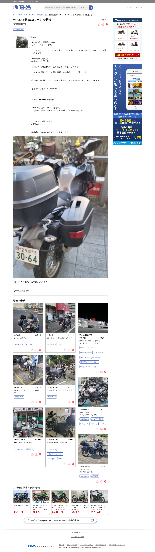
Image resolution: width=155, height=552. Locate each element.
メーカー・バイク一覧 (134, 7)
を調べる (127, 55)
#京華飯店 (29, 449)
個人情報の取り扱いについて (117, 545)
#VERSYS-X (18, 29)
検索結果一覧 (42, 15)
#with (102, 424)
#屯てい (61, 345)
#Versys (82, 347)
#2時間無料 (51, 459)
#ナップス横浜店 (97, 419)
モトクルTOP (30, 15)
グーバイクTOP (18, 15)
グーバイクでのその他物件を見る (53, 520)
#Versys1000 (99, 352)
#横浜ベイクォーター (55, 454)
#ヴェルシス (92, 347)
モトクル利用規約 (72, 545)
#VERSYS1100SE (86, 352)
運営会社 (61, 545)
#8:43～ (60, 459)
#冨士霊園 (94, 476)
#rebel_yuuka (84, 424)
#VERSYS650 (84, 357)
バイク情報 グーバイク (77, 537)
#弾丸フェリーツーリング (89, 362)
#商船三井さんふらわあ (88, 367)
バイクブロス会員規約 (86, 545)
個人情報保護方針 (100, 545)
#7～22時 (29, 345)
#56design (94, 424)
